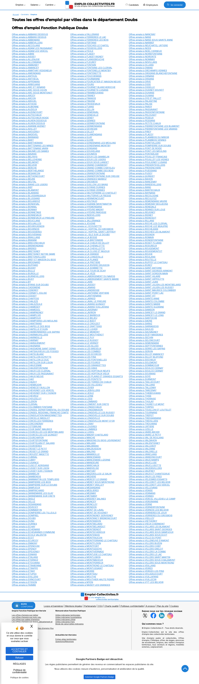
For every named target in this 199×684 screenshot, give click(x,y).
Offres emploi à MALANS (83, 443)
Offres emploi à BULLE (23, 270)
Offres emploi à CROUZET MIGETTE (30, 454)
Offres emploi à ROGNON (141, 234)
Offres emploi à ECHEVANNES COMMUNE (33, 532)
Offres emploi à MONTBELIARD (86, 523)
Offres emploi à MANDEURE (84, 462)
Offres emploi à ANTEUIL (24, 76)
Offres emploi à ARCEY (23, 95)
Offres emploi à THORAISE (142, 398)
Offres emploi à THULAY (141, 401)
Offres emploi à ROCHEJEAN (143, 229)
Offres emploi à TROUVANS (143, 423)
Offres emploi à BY (21, 281)
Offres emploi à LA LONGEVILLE (86, 256)
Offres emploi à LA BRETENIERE (86, 240)
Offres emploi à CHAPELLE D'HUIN (30, 329)
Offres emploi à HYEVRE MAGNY (87, 209)
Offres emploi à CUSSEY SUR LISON (30, 468)
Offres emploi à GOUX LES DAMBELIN (89, 156)
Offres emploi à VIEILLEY (141, 518)
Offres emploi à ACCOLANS (26, 45)
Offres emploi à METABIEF (83, 496)
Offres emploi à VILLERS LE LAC (145, 554)
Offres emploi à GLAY (81, 137)
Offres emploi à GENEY (82, 117)
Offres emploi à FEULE (81, 51)
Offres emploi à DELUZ (23, 501)
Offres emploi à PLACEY (141, 134)
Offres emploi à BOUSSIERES (27, 231)
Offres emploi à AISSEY (24, 56)
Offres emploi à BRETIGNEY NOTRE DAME (33, 254)
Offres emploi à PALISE (140, 103)
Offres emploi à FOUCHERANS (85, 76)
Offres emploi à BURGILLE (25, 273)
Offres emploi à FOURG (82, 84)
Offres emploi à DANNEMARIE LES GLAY (32, 493)
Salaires (35, 4)
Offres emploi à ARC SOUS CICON (29, 90)
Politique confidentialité (132, 606)
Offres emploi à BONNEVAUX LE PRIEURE (33, 217)
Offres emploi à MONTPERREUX (86, 562)
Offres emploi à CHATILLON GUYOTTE (31, 357)
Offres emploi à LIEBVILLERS (85, 390)
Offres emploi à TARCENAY (142, 390)
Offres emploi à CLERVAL (25, 404)
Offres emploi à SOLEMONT (143, 362)
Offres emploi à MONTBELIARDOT (87, 526)
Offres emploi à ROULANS (142, 256)
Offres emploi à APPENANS (26, 81)
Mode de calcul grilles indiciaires (69, 624)
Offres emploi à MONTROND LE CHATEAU (92, 565)
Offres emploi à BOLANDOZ (26, 201)
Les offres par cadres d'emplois (26, 619)
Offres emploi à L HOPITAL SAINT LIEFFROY (93, 231)
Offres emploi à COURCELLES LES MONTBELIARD (38, 432)
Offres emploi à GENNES (82, 120)
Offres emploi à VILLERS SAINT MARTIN (149, 557)
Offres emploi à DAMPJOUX (26, 487)
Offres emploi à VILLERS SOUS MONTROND (151, 562)
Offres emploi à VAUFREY (142, 471)
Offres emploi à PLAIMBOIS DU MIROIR (149, 137)
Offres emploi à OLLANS (141, 65)
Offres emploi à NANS (140, 37)
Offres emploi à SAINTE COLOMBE (146, 301)
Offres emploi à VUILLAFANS (143, 576)
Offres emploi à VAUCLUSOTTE (145, 465)
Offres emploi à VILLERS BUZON (145, 543)
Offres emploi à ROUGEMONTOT (145, 251)
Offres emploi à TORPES (141, 407)
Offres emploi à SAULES (141, 329)
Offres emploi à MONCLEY (83, 504)
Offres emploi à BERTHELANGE (28, 170)
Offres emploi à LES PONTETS (85, 379)
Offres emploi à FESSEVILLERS (86, 48)
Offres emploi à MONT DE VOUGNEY (89, 512)
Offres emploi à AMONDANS (26, 73)
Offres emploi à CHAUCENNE (27, 365)
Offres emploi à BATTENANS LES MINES (32, 145)
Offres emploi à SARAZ (140, 323)
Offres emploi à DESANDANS (26, 504)
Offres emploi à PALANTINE (143, 101)
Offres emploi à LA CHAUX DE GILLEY (89, 243)
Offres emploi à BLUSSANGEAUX (29, 195)
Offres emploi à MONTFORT (84, 546)
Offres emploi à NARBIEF (141, 42)
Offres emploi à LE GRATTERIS (86, 326)
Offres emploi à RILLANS (141, 220)
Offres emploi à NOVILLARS (143, 62)
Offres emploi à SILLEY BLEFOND (146, 357)
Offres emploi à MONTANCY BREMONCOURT (93, 518)
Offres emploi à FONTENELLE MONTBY (90, 70)
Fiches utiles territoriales (65, 639)
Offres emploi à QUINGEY (142, 176)
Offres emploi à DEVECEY (25, 507)
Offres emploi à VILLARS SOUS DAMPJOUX (151, 532)
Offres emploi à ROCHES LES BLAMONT (149, 231)
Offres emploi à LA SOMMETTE (86, 268)
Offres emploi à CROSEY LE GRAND (30, 451)
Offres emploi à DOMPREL (25, 515)
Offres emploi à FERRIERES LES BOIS (89, 39)
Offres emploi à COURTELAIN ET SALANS (33, 443)
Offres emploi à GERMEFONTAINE (87, 123)
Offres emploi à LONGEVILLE (85, 418)
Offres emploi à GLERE (81, 140)
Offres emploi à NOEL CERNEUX (145, 51)
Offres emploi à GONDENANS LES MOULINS (93, 142)
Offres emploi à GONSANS (83, 148)
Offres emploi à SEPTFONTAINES (146, 345)
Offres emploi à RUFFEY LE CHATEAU (148, 262)
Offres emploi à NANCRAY (142, 34)
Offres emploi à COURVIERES (27, 446)
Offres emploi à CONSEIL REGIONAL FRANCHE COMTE (40, 412)
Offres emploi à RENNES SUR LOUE (147, 209)
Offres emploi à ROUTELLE (142, 259)
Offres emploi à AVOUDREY (26, 131)
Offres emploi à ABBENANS (26, 39)
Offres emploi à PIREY (140, 131)
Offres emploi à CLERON (24, 401)
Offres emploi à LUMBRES (83, 429)
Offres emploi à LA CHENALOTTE (87, 245)
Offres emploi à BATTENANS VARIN (30, 148)
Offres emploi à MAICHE (82, 437)
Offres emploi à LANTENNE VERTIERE (89, 293)
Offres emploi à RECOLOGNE (143, 195)
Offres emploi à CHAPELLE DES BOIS (31, 326)
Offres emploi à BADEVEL (25, 134)
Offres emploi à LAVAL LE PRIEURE (88, 301)
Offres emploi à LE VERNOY (84, 343)
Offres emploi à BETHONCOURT (28, 176)
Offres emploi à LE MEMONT (85, 332)
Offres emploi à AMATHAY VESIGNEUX (32, 70)
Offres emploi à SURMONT (142, 379)
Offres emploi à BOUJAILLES (26, 223)
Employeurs (150, 4)
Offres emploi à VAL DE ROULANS (146, 437)
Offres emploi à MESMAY (83, 493)
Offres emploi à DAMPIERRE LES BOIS (31, 482)
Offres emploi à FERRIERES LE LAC (88, 37)
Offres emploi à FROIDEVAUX (85, 103)
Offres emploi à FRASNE (82, 101)
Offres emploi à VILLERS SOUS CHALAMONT (152, 560)
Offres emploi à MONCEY (83, 501)
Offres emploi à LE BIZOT (83, 320)
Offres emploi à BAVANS (24, 154)
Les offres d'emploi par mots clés (26, 617)
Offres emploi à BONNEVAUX (26, 215)
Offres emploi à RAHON (141, 179)
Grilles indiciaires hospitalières (68, 617)
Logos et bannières (53, 606)
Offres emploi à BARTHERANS (27, 142)
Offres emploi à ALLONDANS (26, 62)
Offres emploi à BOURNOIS (25, 229)
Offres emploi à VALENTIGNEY (144, 443)
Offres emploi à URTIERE (141, 426)
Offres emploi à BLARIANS (25, 192)
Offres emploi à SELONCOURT (144, 340)
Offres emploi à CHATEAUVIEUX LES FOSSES (35, 351)
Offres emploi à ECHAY (23, 526)
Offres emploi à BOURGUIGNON (28, 226)
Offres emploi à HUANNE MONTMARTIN (91, 204)
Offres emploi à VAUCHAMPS (144, 459)
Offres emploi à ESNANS (24, 554)
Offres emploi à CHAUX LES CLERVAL (31, 370)
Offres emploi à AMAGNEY (25, 65)
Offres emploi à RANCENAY (143, 181)
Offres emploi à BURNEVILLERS (28, 276)
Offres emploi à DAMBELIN (25, 473)
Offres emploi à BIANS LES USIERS (30, 184)
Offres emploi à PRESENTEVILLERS (147, 165)
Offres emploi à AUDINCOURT (27, 112)
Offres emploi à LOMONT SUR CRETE (89, 404)
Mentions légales (73, 606)
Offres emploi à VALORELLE (143, 451)
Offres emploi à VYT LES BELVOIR (146, 582)
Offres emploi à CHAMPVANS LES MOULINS (34, 320)
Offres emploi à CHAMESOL (26, 309)
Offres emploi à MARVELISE (84, 468)
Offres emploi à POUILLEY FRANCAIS (148, 156)
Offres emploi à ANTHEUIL (25, 78)
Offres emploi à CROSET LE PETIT (29, 448)
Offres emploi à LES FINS (83, 357)
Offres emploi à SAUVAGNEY (143, 332)
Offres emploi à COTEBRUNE (26, 426)
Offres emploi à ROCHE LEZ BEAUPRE (148, 226)
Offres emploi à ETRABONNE (26, 565)
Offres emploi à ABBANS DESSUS (29, 37)
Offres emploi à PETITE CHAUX (145, 123)
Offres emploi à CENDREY (25, 290)
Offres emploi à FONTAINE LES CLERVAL (91, 67)
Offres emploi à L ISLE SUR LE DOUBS (90, 234)
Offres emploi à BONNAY (24, 209)
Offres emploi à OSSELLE (142, 87)
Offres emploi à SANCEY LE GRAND (147, 312)
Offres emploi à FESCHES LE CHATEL (89, 45)
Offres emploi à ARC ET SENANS (28, 87)
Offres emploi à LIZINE (81, 395)
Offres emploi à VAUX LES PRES (145, 476)
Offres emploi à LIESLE (82, 393)
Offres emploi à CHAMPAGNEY (27, 312)
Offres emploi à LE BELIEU (83, 318)
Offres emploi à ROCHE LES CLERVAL (148, 223)
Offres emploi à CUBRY (24, 459)
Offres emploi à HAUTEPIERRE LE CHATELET (93, 192)
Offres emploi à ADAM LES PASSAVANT (32, 48)
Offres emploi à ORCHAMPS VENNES (148, 70)
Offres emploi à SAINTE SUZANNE (146, 306)
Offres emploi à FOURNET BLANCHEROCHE (92, 87)
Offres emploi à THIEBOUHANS (145, 393)
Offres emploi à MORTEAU (83, 573)
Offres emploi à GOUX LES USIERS (88, 159)
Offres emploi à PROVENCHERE (145, 167)
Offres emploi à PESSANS (142, 120)
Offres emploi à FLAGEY (82, 53)
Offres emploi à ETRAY (23, 571)
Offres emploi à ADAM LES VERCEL (30, 51)
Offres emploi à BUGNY (24, 268)
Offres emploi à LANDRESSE (84, 290)
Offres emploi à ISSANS (82, 217)
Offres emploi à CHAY (23, 379)
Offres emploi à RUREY (140, 265)
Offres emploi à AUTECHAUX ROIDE (30, 117)
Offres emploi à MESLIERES (84, 490)
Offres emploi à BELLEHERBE (27, 159)
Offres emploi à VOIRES (141, 568)
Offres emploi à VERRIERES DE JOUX (148, 512)
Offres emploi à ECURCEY (25, 540)
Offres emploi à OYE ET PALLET (145, 98)
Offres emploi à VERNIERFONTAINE (147, 507)
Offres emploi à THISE (140, 395)
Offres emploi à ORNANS (141, 76)
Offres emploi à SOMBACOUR (144, 365)
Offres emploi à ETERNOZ (25, 560)
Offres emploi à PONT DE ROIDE (145, 148)
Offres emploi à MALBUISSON (85, 448)
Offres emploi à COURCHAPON (28, 437)
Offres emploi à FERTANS (83, 42)
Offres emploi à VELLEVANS (143, 487)
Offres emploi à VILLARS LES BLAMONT (149, 526)
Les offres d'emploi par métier (25, 615)
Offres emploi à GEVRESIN (83, 128)
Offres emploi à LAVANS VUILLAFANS (89, 306)
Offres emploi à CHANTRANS (27, 323)
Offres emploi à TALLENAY (142, 387)
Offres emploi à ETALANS (25, 557)
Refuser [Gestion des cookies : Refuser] (19, 657)
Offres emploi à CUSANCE (25, 462)
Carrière (50, 4)
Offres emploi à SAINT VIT (142, 295)
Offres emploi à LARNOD (82, 298)
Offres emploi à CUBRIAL (24, 457)
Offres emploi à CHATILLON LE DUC (30, 359)
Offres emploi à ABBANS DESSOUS (30, 34)
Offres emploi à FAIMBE (24, 585)
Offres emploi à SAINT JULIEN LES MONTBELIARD (155, 284)
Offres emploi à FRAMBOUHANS (87, 92)
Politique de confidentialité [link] (19, 671)
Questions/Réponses (64, 641)
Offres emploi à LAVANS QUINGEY (87, 304)
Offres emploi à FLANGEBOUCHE (87, 59)
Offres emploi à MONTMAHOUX (86, 560)
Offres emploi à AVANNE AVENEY (29, 126)
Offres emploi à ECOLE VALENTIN (29, 535)
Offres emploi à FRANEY (82, 95)
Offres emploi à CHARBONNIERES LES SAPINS (36, 332)
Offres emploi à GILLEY (82, 131)
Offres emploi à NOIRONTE (142, 56)
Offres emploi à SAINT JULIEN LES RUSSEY (151, 287)
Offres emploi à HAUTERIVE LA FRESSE (90, 195)
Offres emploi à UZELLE (141, 429)
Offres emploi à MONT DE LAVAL (87, 509)
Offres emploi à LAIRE (81, 281)
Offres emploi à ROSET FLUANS (145, 243)
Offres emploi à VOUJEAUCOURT (146, 573)
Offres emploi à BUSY (23, 279)
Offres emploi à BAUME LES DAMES (30, 151)
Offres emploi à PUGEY (140, 173)
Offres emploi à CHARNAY (25, 340)
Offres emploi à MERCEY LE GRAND (88, 479)
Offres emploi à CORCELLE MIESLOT (31, 418)
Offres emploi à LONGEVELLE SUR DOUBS (92, 415)
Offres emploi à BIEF (22, 187)
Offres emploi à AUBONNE (25, 106)
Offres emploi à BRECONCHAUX (28, 243)
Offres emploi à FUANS (82, 106)
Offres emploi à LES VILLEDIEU (86, 384)
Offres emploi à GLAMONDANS (86, 134)
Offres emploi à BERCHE (24, 167)
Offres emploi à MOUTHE (83, 576)
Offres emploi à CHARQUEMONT (28, 343)
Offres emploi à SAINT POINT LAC (146, 293)
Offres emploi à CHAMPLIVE (26, 315)
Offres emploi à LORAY (82, 423)
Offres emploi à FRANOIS (83, 98)
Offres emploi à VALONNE (142, 448)
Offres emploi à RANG (140, 187)
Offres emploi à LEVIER (82, 387)
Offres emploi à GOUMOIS (83, 154)
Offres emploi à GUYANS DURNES (87, 187)
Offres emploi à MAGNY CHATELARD (89, 434)
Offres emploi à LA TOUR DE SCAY (88, 270)
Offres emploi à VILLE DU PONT (145, 537)
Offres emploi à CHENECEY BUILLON (31, 387)
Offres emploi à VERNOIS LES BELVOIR (149, 509)
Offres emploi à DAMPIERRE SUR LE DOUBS (34, 484)
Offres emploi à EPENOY (24, 548)
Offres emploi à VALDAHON (143, 440)
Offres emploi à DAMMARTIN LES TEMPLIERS (35, 479)
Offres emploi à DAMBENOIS (26, 476)
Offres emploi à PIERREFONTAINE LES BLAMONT (154, 126)
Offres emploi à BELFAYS (24, 156)
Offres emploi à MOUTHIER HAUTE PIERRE (92, 579)
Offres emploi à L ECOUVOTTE (86, 226)
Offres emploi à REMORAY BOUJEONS (148, 204)
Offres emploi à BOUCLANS (26, 220)
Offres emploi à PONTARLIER (143, 154)
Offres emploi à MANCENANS (85, 457)
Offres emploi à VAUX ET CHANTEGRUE (149, 473)
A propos (150, 606)
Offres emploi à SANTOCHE (143, 318)
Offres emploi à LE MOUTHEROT (87, 334)
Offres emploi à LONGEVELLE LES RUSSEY (92, 412)
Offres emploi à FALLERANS (84, 34)
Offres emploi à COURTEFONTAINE (30, 440)
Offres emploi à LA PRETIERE (85, 262)
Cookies (174, 606)
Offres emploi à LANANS (82, 287)
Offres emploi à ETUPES (24, 573)
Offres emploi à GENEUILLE (84, 115)
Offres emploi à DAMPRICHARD (28, 490)
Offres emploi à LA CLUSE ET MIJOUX (90, 251)
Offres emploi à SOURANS (142, 373)
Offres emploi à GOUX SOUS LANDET (89, 162)
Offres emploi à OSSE (140, 84)
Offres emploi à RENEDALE (142, 206)
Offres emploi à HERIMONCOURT (87, 198)
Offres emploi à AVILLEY (24, 128)
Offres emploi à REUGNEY (142, 212)
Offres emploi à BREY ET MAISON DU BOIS (34, 259)
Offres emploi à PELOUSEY (142, 115)
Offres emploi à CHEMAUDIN (26, 384)
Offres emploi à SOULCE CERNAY (146, 368)
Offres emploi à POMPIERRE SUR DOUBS (150, 145)
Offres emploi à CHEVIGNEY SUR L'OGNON (34, 393)
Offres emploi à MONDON (83, 507)
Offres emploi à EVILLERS (25, 576)
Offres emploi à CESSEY (24, 295)
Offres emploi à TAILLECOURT (144, 382)
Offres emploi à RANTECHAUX (144, 190)
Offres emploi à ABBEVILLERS (27, 42)
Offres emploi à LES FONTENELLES (88, 359)
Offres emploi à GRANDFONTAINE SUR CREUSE (94, 176)
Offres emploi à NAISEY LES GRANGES (90, 585)
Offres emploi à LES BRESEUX (85, 348)
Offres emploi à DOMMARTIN (27, 509)
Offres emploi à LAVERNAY (84, 309)
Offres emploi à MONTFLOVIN (85, 543)
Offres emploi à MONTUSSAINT (86, 568)
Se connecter (175, 4)
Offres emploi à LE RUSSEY (84, 340)
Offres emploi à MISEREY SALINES (88, 498)
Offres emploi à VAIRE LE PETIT (145, 434)
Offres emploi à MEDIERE (83, 476)
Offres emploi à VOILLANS (142, 565)
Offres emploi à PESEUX (141, 117)
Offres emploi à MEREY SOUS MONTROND (92, 482)
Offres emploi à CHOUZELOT (27, 398)
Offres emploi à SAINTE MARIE (144, 304)
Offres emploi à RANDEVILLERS (145, 184)
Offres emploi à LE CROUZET (85, 323)
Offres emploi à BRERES (24, 248)
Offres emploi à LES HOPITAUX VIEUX (89, 373)
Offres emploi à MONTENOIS (85, 535)
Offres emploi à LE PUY (82, 337)
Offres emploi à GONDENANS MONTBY (90, 145)
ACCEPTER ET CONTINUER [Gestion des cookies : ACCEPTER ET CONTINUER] (19, 650)
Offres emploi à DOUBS (24, 518)
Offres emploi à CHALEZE (25, 301)
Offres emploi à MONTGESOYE (86, 548)
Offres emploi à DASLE (23, 498)
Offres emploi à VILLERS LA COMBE (147, 551)
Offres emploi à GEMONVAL (84, 112)
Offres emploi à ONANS (141, 67)
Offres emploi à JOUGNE (82, 223)
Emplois (20, 4)
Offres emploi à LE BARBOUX (85, 315)
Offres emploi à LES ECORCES (85, 354)
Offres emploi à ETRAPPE (25, 568)
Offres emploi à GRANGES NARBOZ (88, 179)
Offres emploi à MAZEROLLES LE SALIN (90, 473)
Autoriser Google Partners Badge (99, 677)
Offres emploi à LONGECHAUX (86, 407)
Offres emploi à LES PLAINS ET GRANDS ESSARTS (96, 376)
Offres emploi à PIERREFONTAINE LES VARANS (153, 128)
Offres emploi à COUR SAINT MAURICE (32, 429)
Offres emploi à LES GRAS (83, 368)
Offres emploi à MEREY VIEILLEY (87, 484)
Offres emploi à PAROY (140, 106)
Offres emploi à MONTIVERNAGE (87, 551)
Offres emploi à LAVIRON (83, 312)
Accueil (16, 14)
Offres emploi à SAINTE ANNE (144, 298)
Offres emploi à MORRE (82, 571)
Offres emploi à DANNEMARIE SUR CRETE (33, 496)
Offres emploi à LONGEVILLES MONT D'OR (92, 421)
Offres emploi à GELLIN (82, 109)
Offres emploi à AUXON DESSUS (28, 123)
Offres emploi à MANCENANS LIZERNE (90, 459)
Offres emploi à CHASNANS (26, 345)
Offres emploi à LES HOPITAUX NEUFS (90, 370)
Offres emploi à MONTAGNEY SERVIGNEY (91, 515)
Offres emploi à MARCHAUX (84, 465)
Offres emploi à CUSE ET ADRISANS (30, 465)
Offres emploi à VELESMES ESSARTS (148, 479)
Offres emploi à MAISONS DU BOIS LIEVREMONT (95, 440)
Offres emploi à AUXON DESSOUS (29, 120)
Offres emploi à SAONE (140, 320)
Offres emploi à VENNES (141, 496)
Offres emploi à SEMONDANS (144, 343)
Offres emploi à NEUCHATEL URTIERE (148, 45)
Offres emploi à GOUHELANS (85, 151)
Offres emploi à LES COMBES (85, 351)
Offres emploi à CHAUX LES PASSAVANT (33, 373)
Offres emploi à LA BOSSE (83, 237)
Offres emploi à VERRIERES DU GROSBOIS (150, 515)
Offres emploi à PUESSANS (143, 170)
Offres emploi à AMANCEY (25, 67)
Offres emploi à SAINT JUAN (143, 281)
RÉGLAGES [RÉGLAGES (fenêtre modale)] (19, 664)
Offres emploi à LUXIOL (82, 432)
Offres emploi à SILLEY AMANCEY (146, 354)
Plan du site (162, 606)
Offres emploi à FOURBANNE (85, 78)
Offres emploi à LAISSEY (82, 284)
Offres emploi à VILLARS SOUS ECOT (148, 535)
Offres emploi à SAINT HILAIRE (144, 276)
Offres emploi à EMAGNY (24, 543)
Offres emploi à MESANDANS (85, 487)
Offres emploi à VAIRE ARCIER (144, 432)
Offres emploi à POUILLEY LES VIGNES (149, 159)
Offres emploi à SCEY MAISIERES (146, 334)
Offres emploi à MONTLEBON (85, 557)
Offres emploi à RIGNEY (141, 215)
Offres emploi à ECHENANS (26, 529)
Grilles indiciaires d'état (65, 619)
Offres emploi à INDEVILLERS (85, 215)
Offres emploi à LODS (81, 398)
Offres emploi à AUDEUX (24, 109)
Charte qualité (112, 606)
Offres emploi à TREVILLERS (143, 421)
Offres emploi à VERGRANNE (143, 501)
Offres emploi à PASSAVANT (143, 109)
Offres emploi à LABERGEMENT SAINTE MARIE (94, 279)
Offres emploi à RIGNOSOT (142, 217)
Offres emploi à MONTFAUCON (86, 537)
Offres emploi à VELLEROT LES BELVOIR (149, 482)
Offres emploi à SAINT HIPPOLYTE (146, 279)
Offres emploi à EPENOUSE (26, 546)
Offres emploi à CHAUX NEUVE (28, 376)
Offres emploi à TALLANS (142, 384)
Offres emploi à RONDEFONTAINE (146, 240)
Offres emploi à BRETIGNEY (26, 251)
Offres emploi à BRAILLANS (26, 237)
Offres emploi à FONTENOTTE (85, 73)
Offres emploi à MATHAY (83, 471)
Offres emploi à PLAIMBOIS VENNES (147, 140)
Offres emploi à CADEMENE (26, 287)
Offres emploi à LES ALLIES (84, 345)
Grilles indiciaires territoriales (67, 615)
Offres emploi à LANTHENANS (85, 295)
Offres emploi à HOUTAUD (83, 201)
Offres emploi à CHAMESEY (26, 306)
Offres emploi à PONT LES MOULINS (148, 151)
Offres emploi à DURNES (24, 523)
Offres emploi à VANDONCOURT (145, 457)
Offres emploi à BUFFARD (25, 265)
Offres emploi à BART (23, 140)
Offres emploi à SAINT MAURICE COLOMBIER (152, 290)
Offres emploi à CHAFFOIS (25, 298)
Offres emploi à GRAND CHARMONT (89, 165)
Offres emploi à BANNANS (25, 137)
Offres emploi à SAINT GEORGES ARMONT (151, 270)
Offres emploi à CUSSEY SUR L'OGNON (32, 471)
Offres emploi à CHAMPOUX (26, 318)
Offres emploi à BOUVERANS (26, 234)
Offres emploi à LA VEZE (82, 273)
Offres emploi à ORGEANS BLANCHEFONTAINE (153, 73)
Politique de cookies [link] (19, 677)
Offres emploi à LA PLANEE (84, 259)
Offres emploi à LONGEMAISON (86, 409)
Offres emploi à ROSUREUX (143, 245)
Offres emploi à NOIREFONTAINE (145, 53)
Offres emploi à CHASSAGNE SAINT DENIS (34, 348)
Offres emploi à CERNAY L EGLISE (29, 293)
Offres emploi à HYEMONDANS (86, 206)
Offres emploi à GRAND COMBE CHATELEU (92, 167)
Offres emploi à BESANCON (26, 173)
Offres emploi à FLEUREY (83, 62)
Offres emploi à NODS (140, 48)
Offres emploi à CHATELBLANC (28, 354)
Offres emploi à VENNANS (142, 493)
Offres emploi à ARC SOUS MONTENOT (32, 92)
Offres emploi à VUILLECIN (142, 579)
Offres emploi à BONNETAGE (26, 212)
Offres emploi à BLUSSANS (26, 198)
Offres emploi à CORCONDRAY (27, 423)
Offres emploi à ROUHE (141, 254)
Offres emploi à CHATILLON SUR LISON (32, 362)
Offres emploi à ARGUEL (24, 101)
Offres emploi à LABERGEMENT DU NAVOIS (92, 276)
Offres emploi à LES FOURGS (85, 362)
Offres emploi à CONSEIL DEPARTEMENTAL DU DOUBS (40, 409)
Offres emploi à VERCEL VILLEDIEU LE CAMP (152, 498)
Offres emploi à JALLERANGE (85, 220)
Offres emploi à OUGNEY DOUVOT (146, 90)
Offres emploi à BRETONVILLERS (29, 256)
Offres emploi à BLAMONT (25, 190)
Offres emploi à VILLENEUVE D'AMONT (149, 540)
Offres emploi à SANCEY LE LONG (146, 315)
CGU (100, 606)
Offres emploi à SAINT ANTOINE (145, 268)
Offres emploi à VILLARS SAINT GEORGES (150, 529)
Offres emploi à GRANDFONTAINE (87, 173)
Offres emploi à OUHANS (141, 92)
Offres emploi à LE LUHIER (84, 329)
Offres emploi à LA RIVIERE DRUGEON (89, 265)
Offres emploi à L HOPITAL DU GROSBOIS (91, 229)
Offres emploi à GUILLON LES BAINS (89, 184)
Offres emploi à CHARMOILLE (27, 337)
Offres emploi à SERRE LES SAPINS (147, 348)
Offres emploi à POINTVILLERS (145, 142)
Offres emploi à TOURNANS (143, 412)
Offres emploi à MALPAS (82, 451)
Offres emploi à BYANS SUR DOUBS (30, 284)
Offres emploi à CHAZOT (24, 382)
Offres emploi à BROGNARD (26, 262)
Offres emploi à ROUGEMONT (144, 248)
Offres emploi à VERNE (140, 504)
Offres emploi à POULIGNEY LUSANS (148, 162)
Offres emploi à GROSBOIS (84, 181)
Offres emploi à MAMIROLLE (85, 454)
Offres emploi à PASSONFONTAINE (147, 112)
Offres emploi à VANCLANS (143, 454)
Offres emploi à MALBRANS (84, 446)
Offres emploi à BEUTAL (24, 181)
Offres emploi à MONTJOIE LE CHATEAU (91, 554)
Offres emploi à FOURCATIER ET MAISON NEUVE (95, 81)
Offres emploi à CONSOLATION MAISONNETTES (37, 415)
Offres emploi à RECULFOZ (143, 198)
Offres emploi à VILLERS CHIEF (145, 546)
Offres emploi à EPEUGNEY (26, 551)
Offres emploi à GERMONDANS (86, 126)
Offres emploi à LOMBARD (83, 401)
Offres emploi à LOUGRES (83, 426)
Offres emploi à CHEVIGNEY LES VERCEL (33, 390)
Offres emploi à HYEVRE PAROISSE (88, 212)
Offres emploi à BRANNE (24, 240)
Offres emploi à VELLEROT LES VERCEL (149, 484)
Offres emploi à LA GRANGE (84, 254)
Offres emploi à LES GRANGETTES (88, 365)
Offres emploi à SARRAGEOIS (144, 326)
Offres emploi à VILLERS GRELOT (146, 548)
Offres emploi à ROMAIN (141, 237)
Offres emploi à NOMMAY (142, 59)
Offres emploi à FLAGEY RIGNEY (86, 56)
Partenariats (90, 606)
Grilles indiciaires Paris (65, 622)
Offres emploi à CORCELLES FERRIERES (32, 421)
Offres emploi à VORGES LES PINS (146, 571)
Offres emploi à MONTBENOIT (85, 529)
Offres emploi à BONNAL (24, 206)
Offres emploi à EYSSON (24, 582)
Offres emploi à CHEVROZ (25, 395)
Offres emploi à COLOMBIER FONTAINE (32, 407)
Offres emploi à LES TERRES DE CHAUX (90, 382)
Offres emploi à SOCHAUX (142, 359)
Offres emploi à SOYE (140, 376)
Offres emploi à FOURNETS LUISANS (89, 90)
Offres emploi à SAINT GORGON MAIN (148, 273)
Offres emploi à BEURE (23, 179)
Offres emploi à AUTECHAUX (27, 115)
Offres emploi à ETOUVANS (26, 562)
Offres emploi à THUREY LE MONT (146, 404)
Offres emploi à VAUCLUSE (143, 462)
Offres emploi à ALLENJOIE (26, 59)
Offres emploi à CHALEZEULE (27, 304)
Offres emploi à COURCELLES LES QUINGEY (35, 434)
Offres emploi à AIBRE (23, 53)
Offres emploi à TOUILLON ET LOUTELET (150, 409)
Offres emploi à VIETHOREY (143, 521)
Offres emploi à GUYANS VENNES (87, 190)
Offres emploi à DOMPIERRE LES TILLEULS (34, 512)
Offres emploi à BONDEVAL (26, 204)
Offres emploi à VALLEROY (142, 446)
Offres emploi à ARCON (24, 98)
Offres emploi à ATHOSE (24, 103)
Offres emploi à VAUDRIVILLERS (145, 468)
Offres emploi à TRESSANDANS (145, 418)
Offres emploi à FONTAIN (83, 65)
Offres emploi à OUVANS (141, 95)
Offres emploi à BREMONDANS (27, 245)
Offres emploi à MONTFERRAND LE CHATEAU (94, 540)
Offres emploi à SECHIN (141, 337)
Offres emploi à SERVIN (141, 351)
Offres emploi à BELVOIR (24, 165)
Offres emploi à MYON (81, 582)
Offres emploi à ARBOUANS (26, 84)
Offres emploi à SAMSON (142, 309)
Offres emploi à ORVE (140, 81)
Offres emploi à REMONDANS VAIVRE (148, 201)
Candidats (132, 4)
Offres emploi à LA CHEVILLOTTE (87, 248)
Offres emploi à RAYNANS (142, 192)
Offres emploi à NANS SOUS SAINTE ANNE (151, 39)
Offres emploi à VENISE (141, 490)
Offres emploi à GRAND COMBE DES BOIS (91, 170)
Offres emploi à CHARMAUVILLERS (30, 334)
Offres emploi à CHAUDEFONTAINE (30, 368)
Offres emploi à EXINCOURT (26, 579)
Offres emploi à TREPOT (141, 415)
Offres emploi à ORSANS (141, 78)
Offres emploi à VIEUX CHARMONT (147, 523)
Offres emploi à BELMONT (25, 162)
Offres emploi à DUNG (23, 521)
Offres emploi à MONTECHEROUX (87, 532)
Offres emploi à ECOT (23, 537)
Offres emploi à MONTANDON (85, 521)
